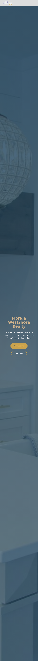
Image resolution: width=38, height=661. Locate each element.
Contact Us (19, 354)
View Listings (19, 346)
